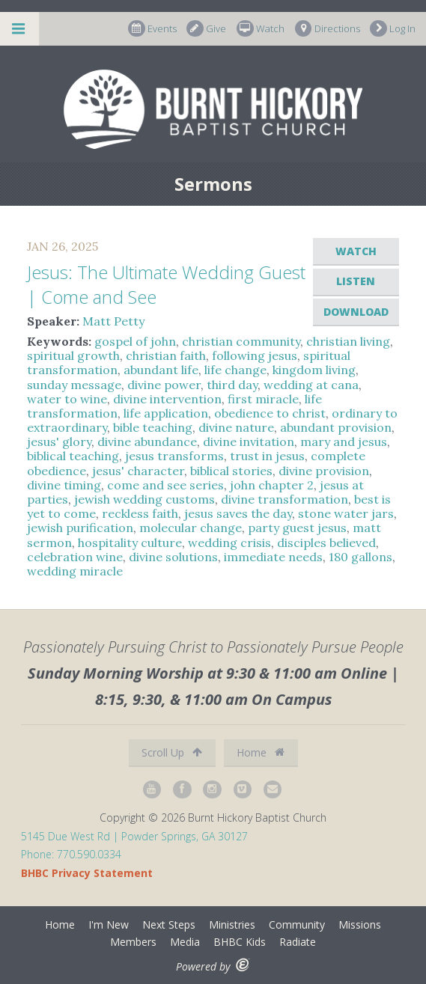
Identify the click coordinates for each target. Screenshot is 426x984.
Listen (355, 281)
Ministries (232, 924)
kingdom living (314, 369)
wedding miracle (75, 570)
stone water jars (346, 513)
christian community (241, 341)
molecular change (190, 527)
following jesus (254, 355)
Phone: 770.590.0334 (71, 854)
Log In (393, 28)
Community (297, 924)
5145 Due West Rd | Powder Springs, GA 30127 (134, 836)
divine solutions (173, 556)
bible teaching (152, 427)
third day (232, 384)
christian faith (166, 355)
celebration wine (75, 556)
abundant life (161, 369)
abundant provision (336, 427)
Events (152, 28)
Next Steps (168, 924)
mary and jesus (343, 441)
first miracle (263, 398)
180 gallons (360, 556)
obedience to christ (270, 413)
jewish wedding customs (144, 499)
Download (356, 312)
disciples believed (326, 542)
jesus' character (138, 470)
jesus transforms (174, 455)
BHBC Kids (239, 942)
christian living (348, 341)
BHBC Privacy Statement (87, 873)
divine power (164, 384)
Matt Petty (113, 321)
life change (235, 369)
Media (185, 942)
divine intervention (167, 398)
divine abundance (147, 441)
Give (206, 28)
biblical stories (231, 470)
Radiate (297, 942)
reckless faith (140, 513)
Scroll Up (172, 752)
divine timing (64, 484)
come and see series (165, 484)
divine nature (236, 427)
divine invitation (248, 441)
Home (260, 752)
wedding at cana (311, 384)
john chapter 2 (272, 484)
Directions (327, 28)
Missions (359, 924)
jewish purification (80, 527)
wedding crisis (229, 542)
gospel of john (135, 341)
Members (133, 942)
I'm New (108, 924)
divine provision (324, 470)
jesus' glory (59, 441)
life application (166, 413)
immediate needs (273, 556)
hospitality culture (130, 542)
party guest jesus (297, 527)
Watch (260, 28)
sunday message (74, 384)
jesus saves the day (238, 513)
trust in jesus (267, 455)
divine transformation (284, 499)
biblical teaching (73, 455)
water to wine (67, 398)
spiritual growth (73, 355)
